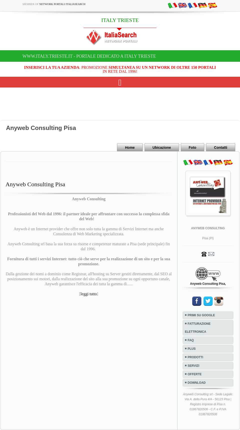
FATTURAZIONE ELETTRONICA (198, 328)
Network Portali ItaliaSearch (62, 4)
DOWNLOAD (197, 382)
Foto (192, 148)
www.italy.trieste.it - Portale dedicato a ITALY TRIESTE (89, 56)
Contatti (220, 148)
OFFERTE (195, 374)
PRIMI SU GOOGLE (201, 315)
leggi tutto (88, 294)
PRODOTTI (195, 357)
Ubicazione (161, 148)
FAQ (191, 340)
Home (130, 148)
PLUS (192, 348)
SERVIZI (193, 366)
